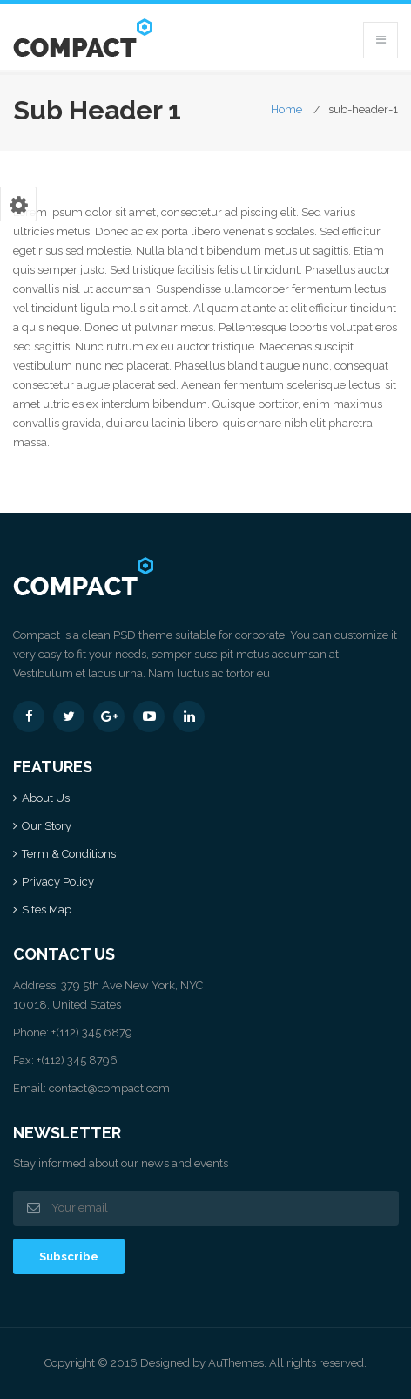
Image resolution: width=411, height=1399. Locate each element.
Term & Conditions (69, 853)
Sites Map (46, 909)
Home (286, 109)
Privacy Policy (58, 881)
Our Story (46, 825)
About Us (46, 798)
